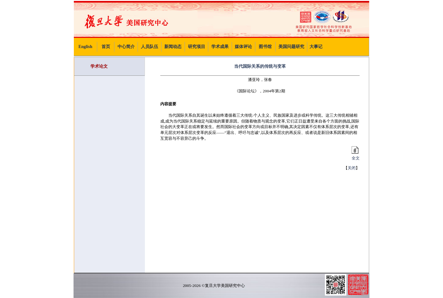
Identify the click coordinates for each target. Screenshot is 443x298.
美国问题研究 (291, 46)
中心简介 (126, 46)
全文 (355, 156)
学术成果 (220, 46)
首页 (106, 46)
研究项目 (196, 46)
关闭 (352, 168)
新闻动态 (173, 46)
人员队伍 (149, 46)
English (85, 46)
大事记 (315, 46)
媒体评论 (243, 46)
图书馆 (265, 46)
